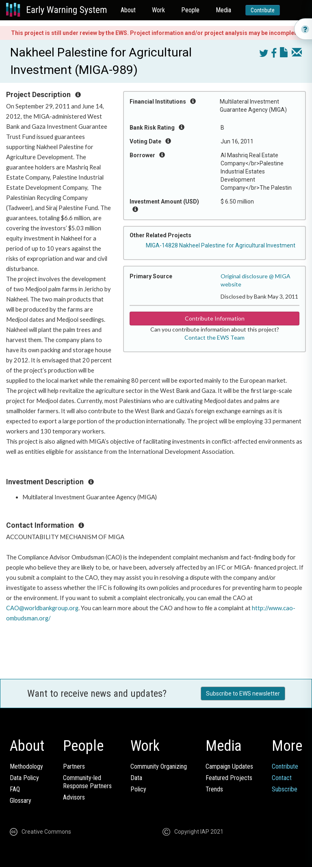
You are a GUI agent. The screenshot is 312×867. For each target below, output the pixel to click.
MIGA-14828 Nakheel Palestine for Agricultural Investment (220, 245)
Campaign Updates (229, 766)
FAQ (15, 789)
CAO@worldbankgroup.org (42, 608)
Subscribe (284, 789)
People (190, 10)
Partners (74, 766)
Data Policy (24, 778)
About (128, 10)
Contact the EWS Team (214, 337)
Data (136, 778)
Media (223, 10)
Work (158, 10)
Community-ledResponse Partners (87, 782)
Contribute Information (215, 318)
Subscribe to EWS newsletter (243, 693)
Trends (214, 789)
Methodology (26, 766)
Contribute (263, 10)
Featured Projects (229, 778)
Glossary (20, 800)
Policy (138, 789)
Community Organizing (158, 766)
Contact (282, 778)
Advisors (74, 797)
